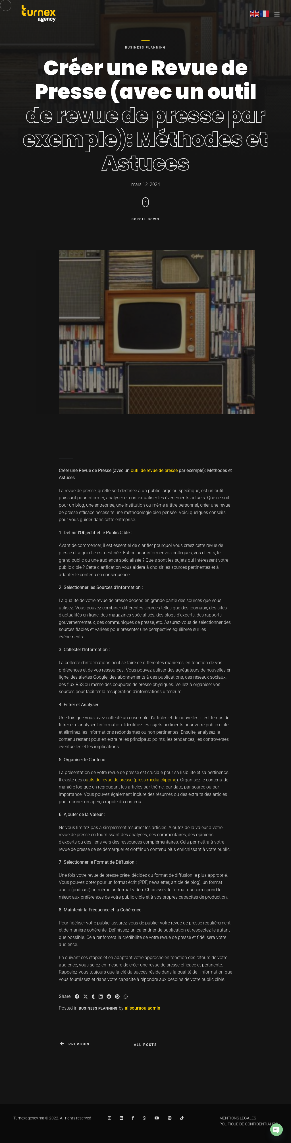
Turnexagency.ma (28, 1118)
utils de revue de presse (109, 780)
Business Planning (145, 47)
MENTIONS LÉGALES (237, 1118)
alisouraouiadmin (142, 1008)
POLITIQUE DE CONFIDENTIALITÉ (248, 1124)
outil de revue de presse (154, 470)
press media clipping (155, 780)
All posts (145, 1045)
